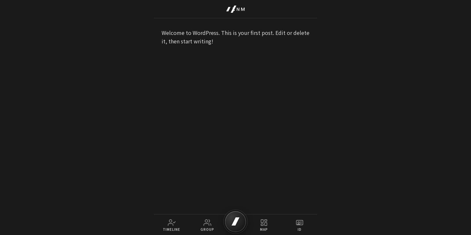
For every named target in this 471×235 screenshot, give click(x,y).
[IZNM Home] (235, 9)
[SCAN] (235, 221)
